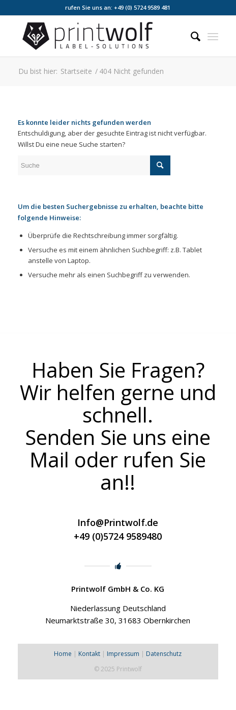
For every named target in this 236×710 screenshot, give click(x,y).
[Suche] (190, 36)
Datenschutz (164, 653)
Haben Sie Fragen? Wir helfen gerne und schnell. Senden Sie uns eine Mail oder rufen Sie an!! (118, 426)
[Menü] (213, 36)
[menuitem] (190, 36)
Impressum (123, 653)
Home (63, 653)
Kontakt (89, 653)
